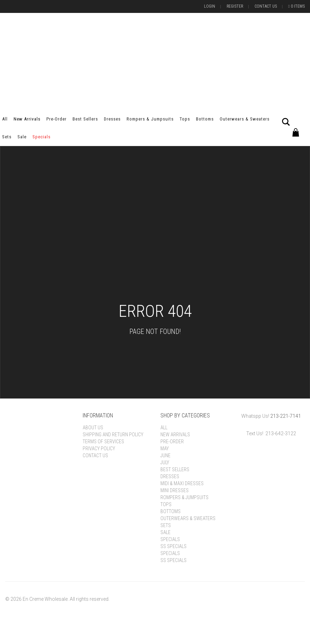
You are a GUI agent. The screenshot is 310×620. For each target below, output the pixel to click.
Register (235, 6)
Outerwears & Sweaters (245, 119)
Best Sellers (85, 119)
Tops (185, 119)
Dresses (112, 119)
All (5, 119)
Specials (41, 136)
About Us (93, 427)
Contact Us (266, 6)
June (165, 455)
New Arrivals (27, 119)
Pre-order (56, 119)
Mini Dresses (174, 490)
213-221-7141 (285, 416)
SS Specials (173, 546)
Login (209, 6)
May (164, 448)
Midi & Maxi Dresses (182, 483)
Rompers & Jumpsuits (150, 119)
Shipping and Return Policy (113, 434)
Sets (7, 136)
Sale (22, 136)
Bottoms (205, 119)
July (164, 462)
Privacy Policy (99, 448)
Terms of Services (103, 441)
